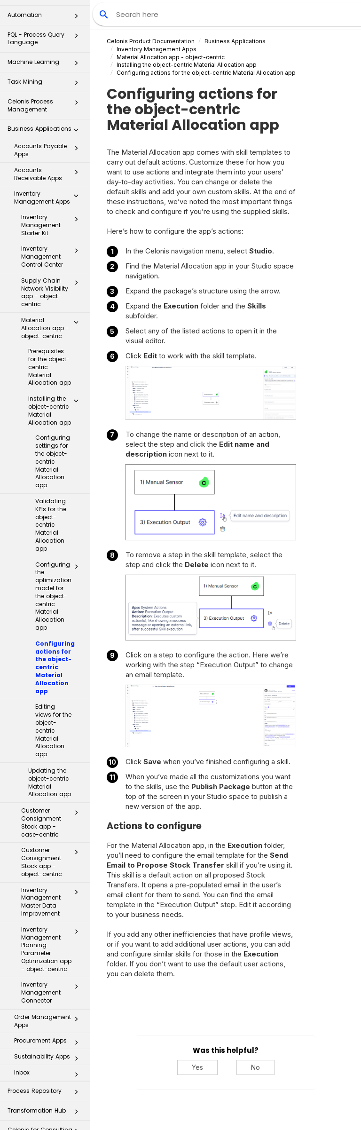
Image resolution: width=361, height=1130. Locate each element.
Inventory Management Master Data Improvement (52, 862)
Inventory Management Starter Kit (52, 186)
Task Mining (46, 45)
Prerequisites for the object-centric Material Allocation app (49, 327)
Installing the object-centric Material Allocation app (56, 371)
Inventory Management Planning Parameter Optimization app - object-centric (52, 909)
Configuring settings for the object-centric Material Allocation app (52, 422)
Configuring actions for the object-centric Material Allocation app (55, 628)
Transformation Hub (46, 1074)
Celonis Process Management (46, 65)
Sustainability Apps (49, 1019)
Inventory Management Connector (52, 953)
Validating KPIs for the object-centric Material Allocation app (50, 485)
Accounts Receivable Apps (49, 134)
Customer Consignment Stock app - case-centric (52, 782)
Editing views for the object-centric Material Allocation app (53, 691)
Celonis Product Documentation (151, 41)
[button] (76, 25)
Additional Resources (46, 1113)
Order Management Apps (49, 981)
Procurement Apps (49, 1003)
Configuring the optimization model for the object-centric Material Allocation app (59, 556)
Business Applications (46, 92)
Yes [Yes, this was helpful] (197, 1067)
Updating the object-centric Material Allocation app (49, 743)
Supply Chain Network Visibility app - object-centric (52, 253)
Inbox (49, 1035)
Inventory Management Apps (49, 158)
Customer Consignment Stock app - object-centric (52, 822)
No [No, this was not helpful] (255, 1067)
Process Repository (46, 1054)
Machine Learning (46, 25)
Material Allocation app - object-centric (52, 288)
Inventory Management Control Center (52, 217)
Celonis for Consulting (46, 1093)
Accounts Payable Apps (49, 111)
